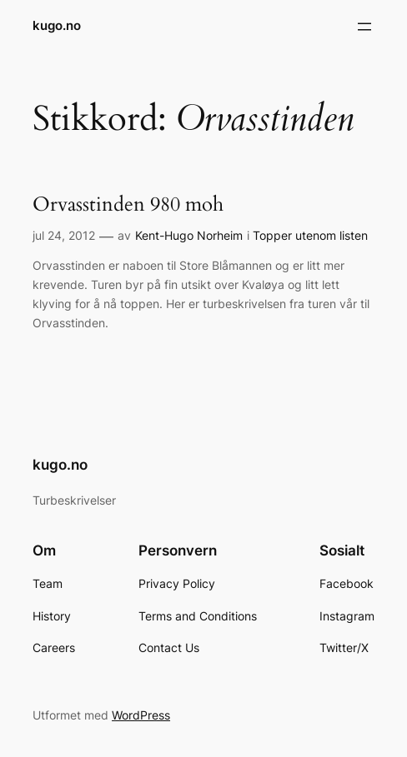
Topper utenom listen (310, 235)
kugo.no (57, 25)
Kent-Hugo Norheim (189, 235)
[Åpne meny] (364, 27)
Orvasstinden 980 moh (128, 205)
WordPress (141, 715)
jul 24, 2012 (64, 235)
